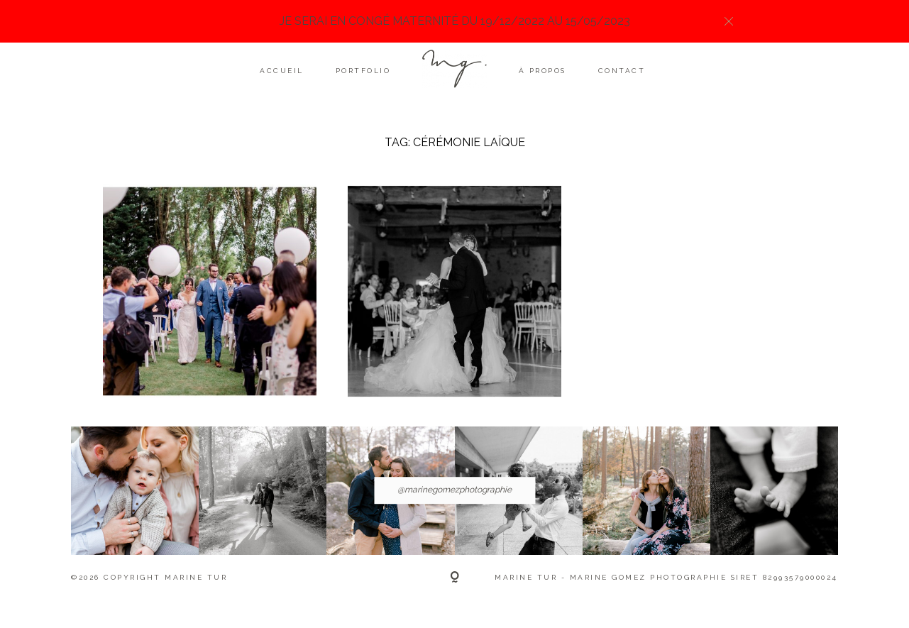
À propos (542, 71)
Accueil (282, 71)
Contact (622, 71)
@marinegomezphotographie (454, 490)
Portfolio (363, 71)
